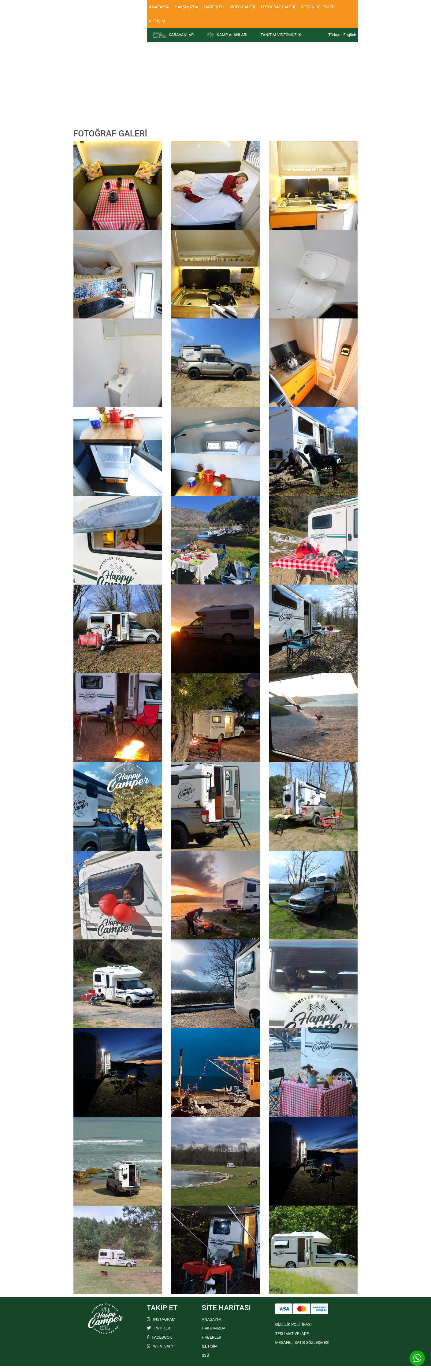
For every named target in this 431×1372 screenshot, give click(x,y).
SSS (205, 1355)
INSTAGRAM (161, 1319)
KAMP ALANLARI (227, 35)
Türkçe (334, 34)
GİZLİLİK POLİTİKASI (293, 1324)
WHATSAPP (160, 1346)
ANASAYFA (159, 7)
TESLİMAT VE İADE (292, 1333)
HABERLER (214, 7)
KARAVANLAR (173, 35)
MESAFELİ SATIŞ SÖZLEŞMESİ (302, 1342)
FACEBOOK (159, 1337)
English (349, 34)
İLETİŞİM (157, 21)
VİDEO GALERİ (242, 7)
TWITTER (158, 1328)
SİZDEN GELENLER (318, 7)
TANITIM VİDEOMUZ (281, 34)
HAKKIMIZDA (186, 7)
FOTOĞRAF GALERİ (278, 7)
